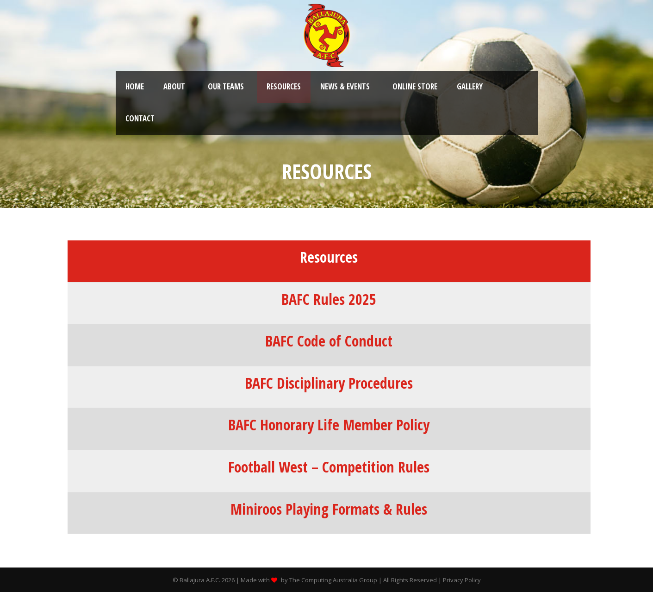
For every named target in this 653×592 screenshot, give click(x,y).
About (174, 86)
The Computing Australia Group (333, 580)
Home (134, 86)
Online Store (414, 86)
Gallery (470, 86)
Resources (284, 86)
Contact (140, 118)
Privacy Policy (462, 580)
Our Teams (226, 86)
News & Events (345, 86)
